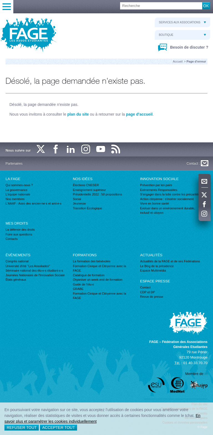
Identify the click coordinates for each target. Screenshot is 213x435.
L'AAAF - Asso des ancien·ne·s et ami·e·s (33, 203)
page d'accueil (139, 114)
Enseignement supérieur (89, 190)
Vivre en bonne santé (154, 203)
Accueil (177, 61)
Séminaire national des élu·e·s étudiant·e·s (34, 270)
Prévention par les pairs (156, 185)
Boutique (182, 35)
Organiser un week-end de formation (98, 279)
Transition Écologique (87, 208)
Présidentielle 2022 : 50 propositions (97, 194)
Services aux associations (182, 22)
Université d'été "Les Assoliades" (28, 266)
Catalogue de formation (89, 275)
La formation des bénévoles (91, 261)
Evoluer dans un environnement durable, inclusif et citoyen (167, 211)
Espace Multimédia (153, 270)
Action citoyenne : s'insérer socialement (167, 199)
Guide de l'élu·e (83, 284)
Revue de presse (151, 296)
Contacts (11, 238)
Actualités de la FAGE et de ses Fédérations (170, 261)
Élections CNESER (86, 185)
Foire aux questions (19, 234)
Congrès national (17, 261)
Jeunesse (79, 203)
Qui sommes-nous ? (19, 185)
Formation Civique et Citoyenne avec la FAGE (99, 268)
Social (77, 199)
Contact (145, 287)
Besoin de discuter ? (188, 47)
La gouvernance (16, 190)
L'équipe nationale (18, 194)
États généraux (16, 279)
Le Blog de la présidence (157, 266)
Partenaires (14, 163)
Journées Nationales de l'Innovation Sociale (35, 275)
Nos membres (15, 199)
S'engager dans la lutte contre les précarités (169, 194)
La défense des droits (20, 229)
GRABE (78, 288)
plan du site (78, 114)
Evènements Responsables (158, 190)
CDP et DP (147, 292)
